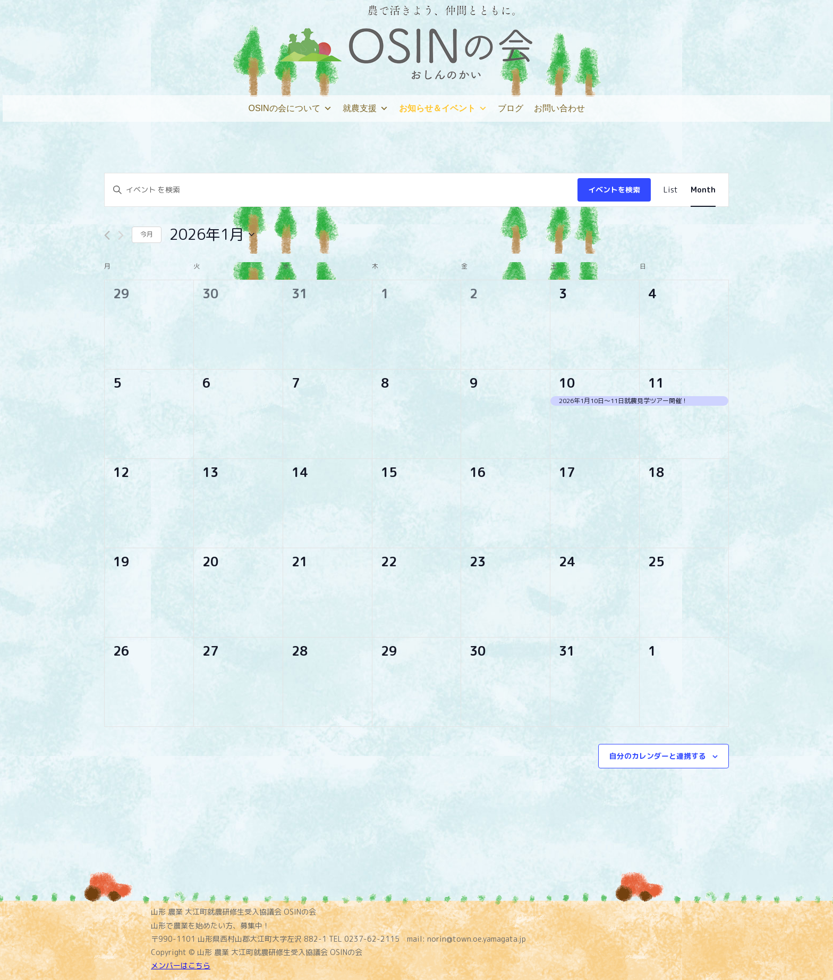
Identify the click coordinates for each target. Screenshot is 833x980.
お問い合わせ (559, 108)
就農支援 (365, 108)
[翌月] (121, 235)
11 (656, 383)
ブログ (510, 108)
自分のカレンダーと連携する (657, 756)
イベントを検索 (614, 190)
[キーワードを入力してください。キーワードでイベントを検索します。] (341, 190)
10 (567, 383)
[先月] (107, 235)
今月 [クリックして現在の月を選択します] (146, 234)
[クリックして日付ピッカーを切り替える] (211, 234)
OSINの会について (290, 108)
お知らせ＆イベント (443, 108)
